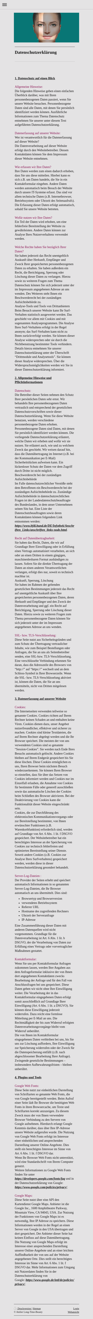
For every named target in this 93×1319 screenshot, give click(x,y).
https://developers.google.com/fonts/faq (40, 1178)
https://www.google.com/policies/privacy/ (41, 1187)
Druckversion (23, 1308)
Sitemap (37, 1308)
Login (76, 1308)
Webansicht (73, 1312)
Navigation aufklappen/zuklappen (46, 4)
